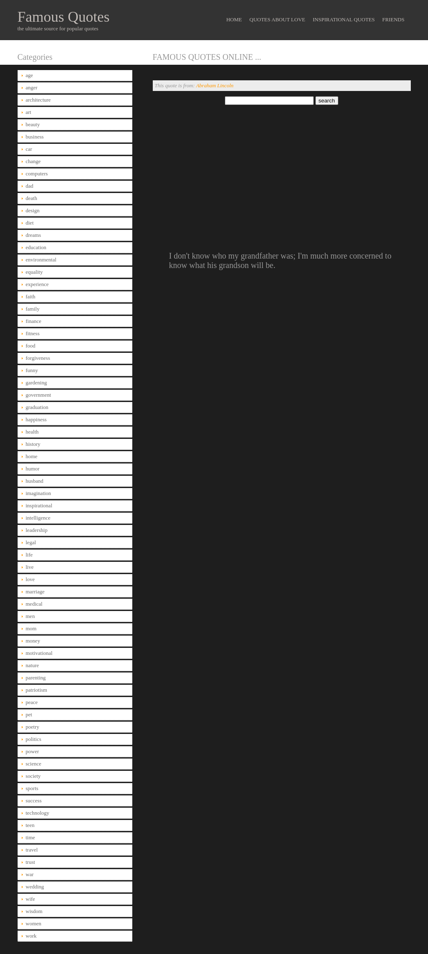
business (35, 137)
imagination (38, 493)
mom (31, 628)
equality (34, 272)
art (29, 112)
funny (32, 370)
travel (32, 850)
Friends (393, 19)
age (29, 75)
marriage (35, 591)
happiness (36, 419)
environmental (41, 260)
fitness (33, 333)
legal (31, 542)
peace (32, 702)
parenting (36, 678)
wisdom (34, 911)
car (29, 149)
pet (29, 714)
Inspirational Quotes (344, 19)
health (32, 432)
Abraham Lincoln (214, 85)
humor (33, 469)
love (30, 579)
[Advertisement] (282, 168)
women (33, 923)
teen (30, 825)
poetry (32, 727)
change (33, 161)
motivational (39, 653)
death (31, 198)
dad (30, 186)
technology (38, 813)
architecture (38, 100)
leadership (37, 530)
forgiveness (38, 358)
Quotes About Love (277, 19)
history (33, 444)
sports (32, 788)
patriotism (37, 690)
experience (37, 284)
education (36, 247)
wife (30, 899)
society (33, 776)
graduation (37, 407)
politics (33, 739)
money (33, 641)
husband (34, 481)
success (34, 800)
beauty (33, 124)
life (29, 555)
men (30, 616)
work (31, 936)
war (30, 874)
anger (32, 87)
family (33, 309)
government (38, 395)
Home (234, 19)
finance (33, 321)
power (32, 751)
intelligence (38, 518)
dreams (33, 235)
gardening (36, 382)
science (33, 764)
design (33, 210)
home (32, 456)
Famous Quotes (64, 17)
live (30, 567)
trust (30, 862)
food (31, 346)
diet (30, 223)
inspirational (39, 505)
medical (34, 604)
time (30, 837)
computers (37, 173)
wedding (35, 887)
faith (31, 296)
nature (32, 665)
